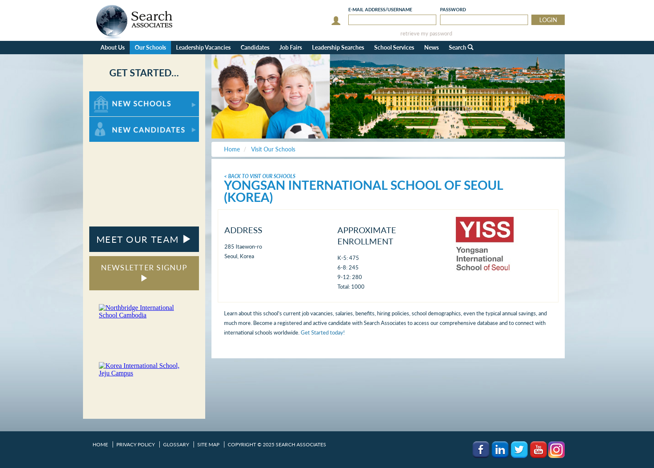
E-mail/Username (380, 9)
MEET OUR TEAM (144, 239)
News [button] (431, 47)
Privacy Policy (135, 444)
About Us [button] (113, 47)
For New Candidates (115, 120)
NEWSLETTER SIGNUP (144, 272)
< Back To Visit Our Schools (259, 176)
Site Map (208, 444)
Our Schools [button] (150, 47)
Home (100, 444)
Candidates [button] (255, 47)
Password (453, 9)
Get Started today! (323, 332)
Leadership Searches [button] (338, 47)
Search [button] (461, 47)
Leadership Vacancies (203, 47)
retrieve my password (426, 33)
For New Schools (111, 95)
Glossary (176, 444)
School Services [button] (394, 47)
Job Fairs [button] (290, 47)
